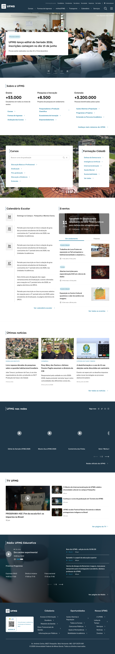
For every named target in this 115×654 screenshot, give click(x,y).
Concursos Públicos (76, 626)
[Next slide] (107, 457)
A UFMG (99, 617)
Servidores (76, 3)
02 (55, 71)
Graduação (16, 169)
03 (62, 71)
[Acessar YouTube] (105, 408)
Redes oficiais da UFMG (97, 463)
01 (49, 71)
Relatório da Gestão (48, 624)
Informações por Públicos (48, 633)
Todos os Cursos (76, 623)
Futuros (97, 239)
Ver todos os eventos (98, 311)
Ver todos (98, 3)
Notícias (100, 630)
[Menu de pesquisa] (105, 8)
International (109, 3)
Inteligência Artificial (93, 162)
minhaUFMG (60, 8)
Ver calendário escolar (44, 308)
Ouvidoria (47, 620)
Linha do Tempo (97, 621)
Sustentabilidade (92, 174)
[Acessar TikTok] (102, 408)
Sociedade (84, 3)
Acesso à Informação (48, 617)
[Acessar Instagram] (99, 408)
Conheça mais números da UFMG (93, 127)
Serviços (96, 8)
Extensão (16, 181)
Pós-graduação (18, 173)
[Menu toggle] (112, 8)
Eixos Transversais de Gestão (45, 628)
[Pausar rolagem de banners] (67, 71)
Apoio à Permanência (76, 630)
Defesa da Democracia (94, 157)
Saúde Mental (90, 170)
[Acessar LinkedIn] (108, 408)
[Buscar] (64, 157)
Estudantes (68, 3)
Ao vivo (17, 549)
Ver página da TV (100, 527)
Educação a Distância (20, 177)
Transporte (73, 8)
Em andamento (71, 239)
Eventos (100, 633)
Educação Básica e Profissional (24, 165)
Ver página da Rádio (98, 595)
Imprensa (91, 3)
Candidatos (61, 3)
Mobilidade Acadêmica (76, 633)
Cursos (30, 8)
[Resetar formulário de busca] (67, 157)
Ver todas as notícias (98, 391)
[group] (19, 433)
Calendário (85, 8)
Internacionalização (93, 166)
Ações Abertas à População (72, 618)
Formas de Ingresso (44, 8)
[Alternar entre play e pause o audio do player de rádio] (9, 554)
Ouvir (69, 552)
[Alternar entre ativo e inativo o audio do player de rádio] (15, 559)
